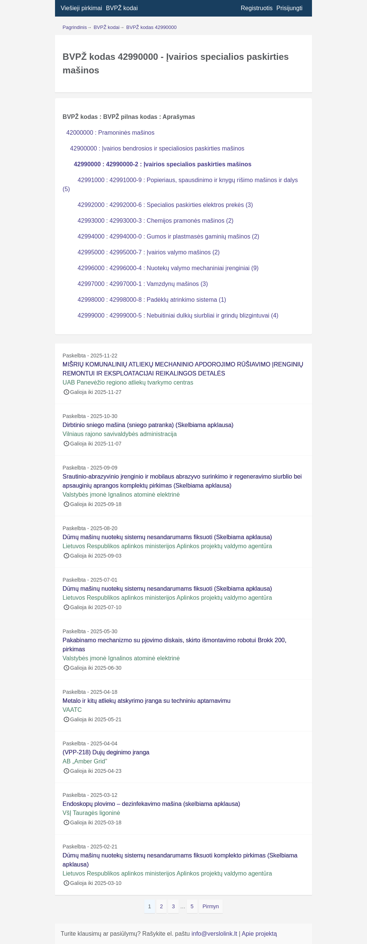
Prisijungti (290, 8)
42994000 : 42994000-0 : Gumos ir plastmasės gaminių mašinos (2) (168, 236)
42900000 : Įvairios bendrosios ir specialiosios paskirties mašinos (157, 148)
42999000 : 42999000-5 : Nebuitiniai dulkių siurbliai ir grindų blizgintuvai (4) (178, 315)
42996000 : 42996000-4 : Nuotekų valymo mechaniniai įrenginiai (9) (168, 268)
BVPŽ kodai (122, 8)
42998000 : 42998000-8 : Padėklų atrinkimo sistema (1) (152, 299)
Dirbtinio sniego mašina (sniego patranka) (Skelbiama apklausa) (148, 425)
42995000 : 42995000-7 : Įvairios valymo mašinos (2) (149, 252)
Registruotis (256, 8)
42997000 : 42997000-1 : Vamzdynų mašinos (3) (143, 284)
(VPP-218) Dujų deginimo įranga (106, 752)
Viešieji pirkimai (81, 8)
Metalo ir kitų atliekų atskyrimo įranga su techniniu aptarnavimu (147, 701)
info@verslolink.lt (215, 933)
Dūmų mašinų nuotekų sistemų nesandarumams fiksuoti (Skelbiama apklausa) (167, 537)
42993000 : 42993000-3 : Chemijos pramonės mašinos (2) (156, 220)
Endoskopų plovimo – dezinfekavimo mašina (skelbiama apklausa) (151, 804)
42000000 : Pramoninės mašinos (110, 132)
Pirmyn (211, 906)
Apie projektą (259, 933)
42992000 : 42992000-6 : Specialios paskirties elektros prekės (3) (165, 205)
